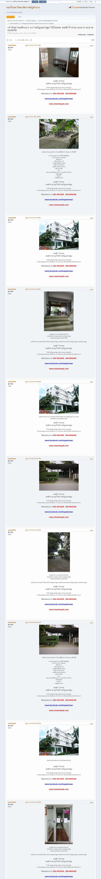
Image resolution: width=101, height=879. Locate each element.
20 (18, 40)
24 (28, 40)
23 (26, 40)
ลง (7, 40)
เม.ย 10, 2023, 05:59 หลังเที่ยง (34, 723)
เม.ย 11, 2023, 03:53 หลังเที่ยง (34, 802)
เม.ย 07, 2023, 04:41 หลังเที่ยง (34, 530)
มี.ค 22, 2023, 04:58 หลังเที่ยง (34, 116)
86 (31, 40)
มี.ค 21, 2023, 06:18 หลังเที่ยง (34, 45)
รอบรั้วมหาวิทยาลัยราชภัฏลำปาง (23, 7)
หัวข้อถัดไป (90, 34)
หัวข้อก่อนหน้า (82, 34)
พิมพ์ (93, 40)
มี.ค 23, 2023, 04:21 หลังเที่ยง (34, 217)
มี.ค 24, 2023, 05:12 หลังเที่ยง (34, 289)
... (17, 40)
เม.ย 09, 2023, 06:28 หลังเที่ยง (34, 622)
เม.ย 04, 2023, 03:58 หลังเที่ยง (34, 381)
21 (20, 40)
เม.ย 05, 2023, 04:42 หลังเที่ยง (34, 458)
